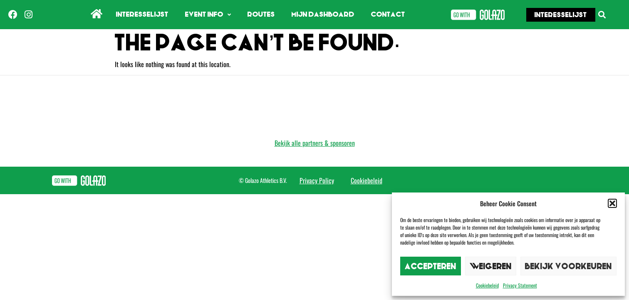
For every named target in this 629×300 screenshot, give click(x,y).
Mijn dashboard (323, 14)
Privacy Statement (520, 285)
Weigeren (491, 266)
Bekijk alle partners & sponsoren (315, 143)
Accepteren (430, 266)
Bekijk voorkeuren (568, 266)
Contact (388, 14)
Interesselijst (142, 14)
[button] (612, 203)
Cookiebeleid (487, 285)
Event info (208, 15)
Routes (261, 14)
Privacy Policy (317, 180)
